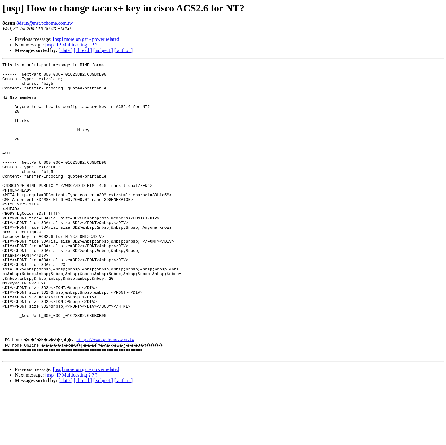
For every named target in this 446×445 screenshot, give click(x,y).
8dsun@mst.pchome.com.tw (44, 23)
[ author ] (123, 50)
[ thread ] (83, 50)
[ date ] (65, 50)
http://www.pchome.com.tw (111, 394)
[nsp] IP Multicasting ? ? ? (71, 44)
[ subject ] (103, 50)
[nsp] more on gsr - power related (86, 39)
